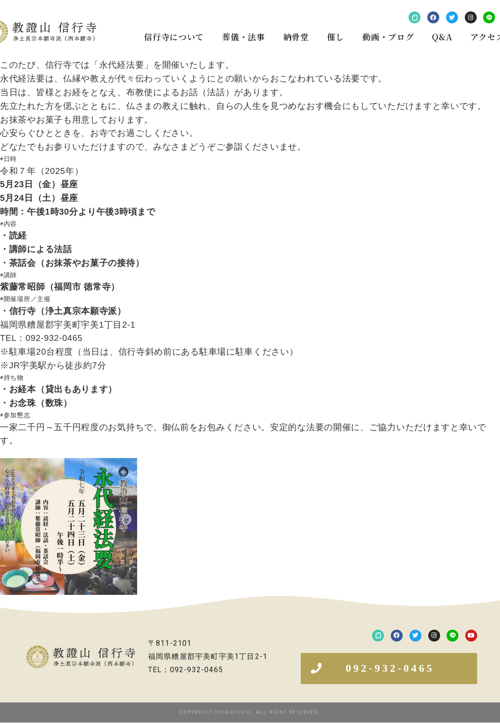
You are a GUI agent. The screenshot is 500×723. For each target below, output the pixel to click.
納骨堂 (296, 37)
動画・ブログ (388, 37)
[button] (389, 669)
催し (335, 37)
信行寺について (174, 37)
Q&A (442, 37)
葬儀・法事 (243, 37)
